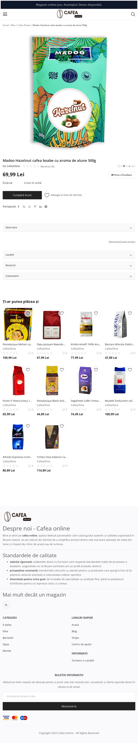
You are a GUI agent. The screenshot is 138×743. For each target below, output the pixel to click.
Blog (74, 631)
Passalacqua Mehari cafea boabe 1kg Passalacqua (18, 344)
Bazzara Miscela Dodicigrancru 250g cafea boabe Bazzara (120, 344)
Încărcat (7, 183)
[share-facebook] (18, 206)
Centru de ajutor (82, 644)
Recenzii (69, 265)
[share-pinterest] (35, 206)
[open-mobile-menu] (5, 14)
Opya (6, 644)
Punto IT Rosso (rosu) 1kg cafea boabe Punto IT (18, 400)
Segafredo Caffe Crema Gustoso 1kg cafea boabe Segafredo (86, 400)
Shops (75, 637)
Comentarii (69, 276)
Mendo (7, 650)
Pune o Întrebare (121, 175)
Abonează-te (69, 706)
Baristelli (8, 637)
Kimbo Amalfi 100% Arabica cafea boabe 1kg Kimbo (86, 344)
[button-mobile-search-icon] (133, 14)
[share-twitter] (24, 206)
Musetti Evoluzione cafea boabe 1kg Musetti (120, 400)
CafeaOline (13, 166)
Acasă (6, 25)
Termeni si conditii (83, 660)
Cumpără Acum (22, 195)
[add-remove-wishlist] (27, 313)
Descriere (69, 227)
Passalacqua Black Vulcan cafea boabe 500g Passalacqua (52, 400)
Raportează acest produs (122, 241)
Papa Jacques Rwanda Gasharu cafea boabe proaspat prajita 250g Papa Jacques (52, 344)
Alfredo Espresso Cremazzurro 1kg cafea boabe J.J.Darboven (18, 457)
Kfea (13, 25)
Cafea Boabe (24, 25)
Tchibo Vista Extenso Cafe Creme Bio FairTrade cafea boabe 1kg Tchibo (52, 457)
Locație (69, 255)
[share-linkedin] (40, 206)
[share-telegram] (46, 206)
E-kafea (7, 624)
